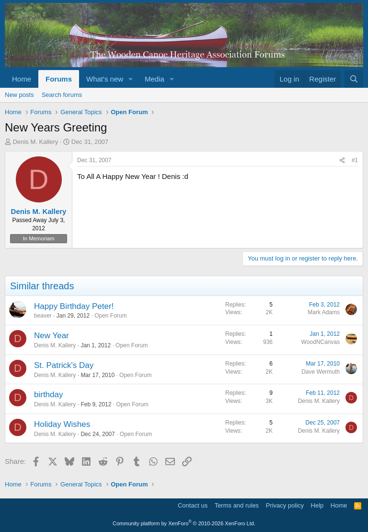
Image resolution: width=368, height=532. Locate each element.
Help (317, 505)
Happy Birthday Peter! (74, 306)
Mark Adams (324, 312)
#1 (355, 160)
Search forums (62, 94)
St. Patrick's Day (63, 365)
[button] (131, 79)
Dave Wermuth (320, 371)
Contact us (192, 505)
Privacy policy (285, 505)
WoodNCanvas (320, 342)
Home (21, 79)
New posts (19, 94)
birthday (48, 394)
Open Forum (110, 315)
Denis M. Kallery (35, 141)
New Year (51, 335)
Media (154, 79)
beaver (43, 315)
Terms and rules (237, 505)
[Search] (354, 79)
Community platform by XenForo (184, 523)
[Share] (342, 160)
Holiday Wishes (62, 424)
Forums (59, 79)
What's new (104, 79)
